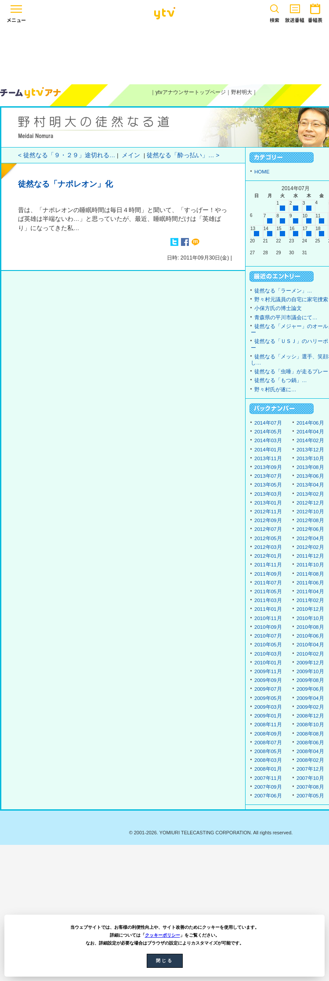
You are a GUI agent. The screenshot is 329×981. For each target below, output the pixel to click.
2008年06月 (310, 742)
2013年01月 (268, 502)
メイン (131, 155)
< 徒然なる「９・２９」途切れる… (66, 155)
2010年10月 (310, 618)
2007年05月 (310, 795)
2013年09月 (268, 467)
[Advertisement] (164, 54)
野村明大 (241, 92)
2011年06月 (310, 582)
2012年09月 (268, 520)
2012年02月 (310, 547)
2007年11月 (268, 778)
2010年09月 (268, 627)
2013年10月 (310, 458)
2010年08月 (310, 627)
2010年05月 (268, 644)
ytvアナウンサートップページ (190, 92)
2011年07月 (268, 582)
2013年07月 (268, 476)
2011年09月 (268, 574)
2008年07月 (268, 742)
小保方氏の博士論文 (278, 308)
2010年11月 (268, 618)
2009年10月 (310, 671)
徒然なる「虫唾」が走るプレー (291, 371)
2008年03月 (268, 760)
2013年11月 (268, 458)
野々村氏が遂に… (275, 389)
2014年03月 (268, 440)
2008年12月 (310, 715)
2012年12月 (310, 502)
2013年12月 (310, 449)
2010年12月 (310, 609)
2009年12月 (310, 662)
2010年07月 (268, 635)
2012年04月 (310, 538)
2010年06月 (310, 635)
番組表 (315, 11)
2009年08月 (310, 680)
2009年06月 (310, 689)
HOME (262, 171)
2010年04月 (310, 644)
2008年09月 (268, 733)
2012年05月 (268, 538)
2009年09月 (268, 680)
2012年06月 (310, 529)
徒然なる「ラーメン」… (283, 290)
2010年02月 (310, 653)
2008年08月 (310, 733)
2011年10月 (310, 564)
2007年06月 (268, 795)
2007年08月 (310, 787)
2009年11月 (268, 671)
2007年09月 (268, 787)
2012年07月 (268, 529)
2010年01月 (268, 662)
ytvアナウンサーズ (30, 92)
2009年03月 (268, 707)
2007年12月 (310, 769)
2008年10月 (310, 724)
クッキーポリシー (162, 935)
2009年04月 (310, 698)
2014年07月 (268, 423)
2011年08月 (310, 574)
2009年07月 (268, 689)
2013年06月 (310, 476)
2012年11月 (268, 511)
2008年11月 (268, 724)
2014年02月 (310, 440)
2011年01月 (268, 609)
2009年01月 (268, 715)
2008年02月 (310, 760)
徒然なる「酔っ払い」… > (183, 155)
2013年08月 (310, 467)
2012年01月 (268, 556)
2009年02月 (310, 707)
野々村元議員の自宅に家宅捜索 (291, 299)
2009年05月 (268, 698)
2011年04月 (310, 591)
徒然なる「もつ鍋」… (280, 380)
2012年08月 (310, 520)
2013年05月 (268, 484)
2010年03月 (268, 653)
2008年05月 (268, 751)
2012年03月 (268, 547)
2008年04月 (310, 751)
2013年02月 (310, 494)
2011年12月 (310, 556)
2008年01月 (268, 769)
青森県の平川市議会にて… (286, 317)
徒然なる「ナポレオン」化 (65, 184)
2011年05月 (268, 591)
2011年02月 (310, 600)
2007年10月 (310, 778)
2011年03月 (268, 600)
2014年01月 (268, 449)
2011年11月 (268, 564)
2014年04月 (310, 431)
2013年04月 (310, 484)
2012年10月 (310, 511)
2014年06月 (310, 423)
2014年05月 (268, 431)
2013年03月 (268, 494)
